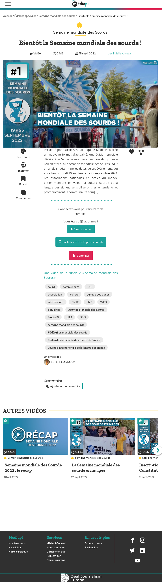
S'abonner (82, 255)
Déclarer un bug (56, 551)
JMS (89, 302)
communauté (71, 287)
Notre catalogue (18, 551)
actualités (54, 309)
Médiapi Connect (56, 543)
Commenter (23, 198)
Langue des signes (98, 294)
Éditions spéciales (25, 16)
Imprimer (23, 170)
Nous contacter (56, 547)
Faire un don (54, 555)
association (55, 294)
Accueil (7, 16)
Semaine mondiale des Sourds (56, 16)
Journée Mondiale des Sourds (86, 309)
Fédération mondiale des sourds (67, 332)
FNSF (75, 302)
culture (74, 294)
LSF (89, 287)
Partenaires (92, 547)
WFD (103, 302)
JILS (69, 317)
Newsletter (15, 547)
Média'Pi (53, 317)
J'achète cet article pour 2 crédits (81, 242)
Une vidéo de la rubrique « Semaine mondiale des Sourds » (81, 275)
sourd (51, 287)
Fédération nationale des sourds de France (74, 340)
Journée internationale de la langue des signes (76, 347)
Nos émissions (17, 543)
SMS (83, 317)
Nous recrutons (56, 560)
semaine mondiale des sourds (66, 325)
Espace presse (93, 543)
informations (56, 302)
